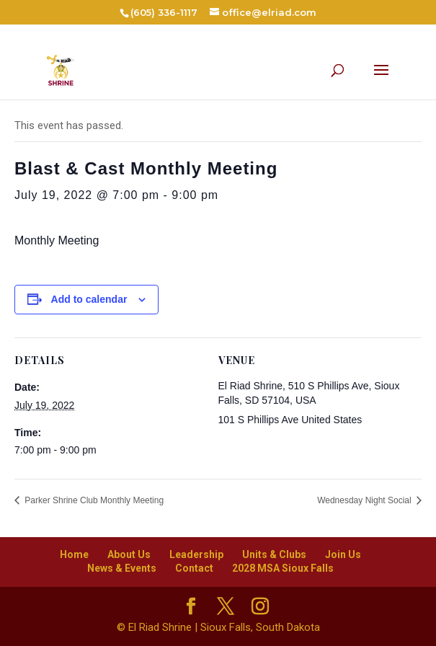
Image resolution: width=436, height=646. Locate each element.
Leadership (196, 554)
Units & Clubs (274, 554)
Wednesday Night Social (365, 500)
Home (74, 554)
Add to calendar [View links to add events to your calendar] (89, 299)
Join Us (343, 554)
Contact (194, 568)
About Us (129, 554)
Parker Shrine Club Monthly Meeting (93, 500)
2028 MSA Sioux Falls (283, 568)
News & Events (121, 568)
